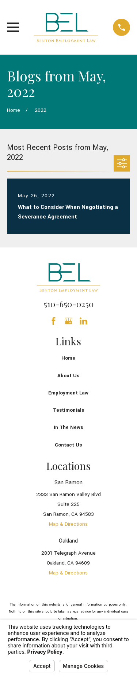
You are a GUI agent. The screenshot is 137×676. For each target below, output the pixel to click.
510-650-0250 (68, 303)
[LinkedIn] (83, 321)
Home (68, 357)
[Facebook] (53, 321)
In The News (68, 427)
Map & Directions (68, 524)
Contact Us (68, 444)
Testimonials (68, 410)
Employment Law (68, 392)
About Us (68, 375)
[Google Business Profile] (68, 321)
